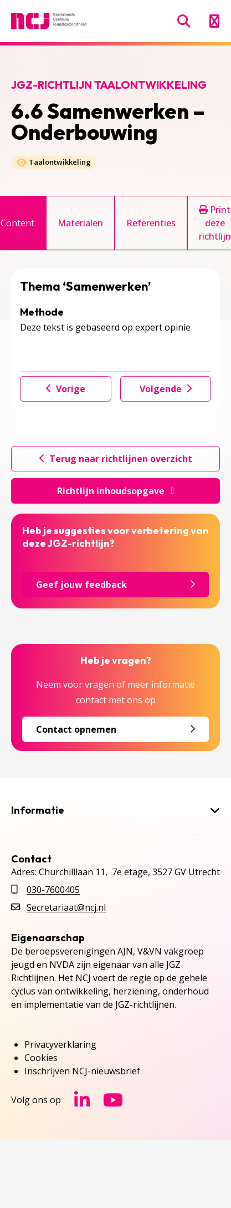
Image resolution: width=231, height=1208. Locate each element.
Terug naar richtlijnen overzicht (115, 459)
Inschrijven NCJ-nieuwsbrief (82, 1071)
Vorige (65, 389)
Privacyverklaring (60, 1044)
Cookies (41, 1058)
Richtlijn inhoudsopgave (115, 491)
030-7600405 (53, 890)
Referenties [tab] (151, 223)
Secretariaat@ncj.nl (66, 907)
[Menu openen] (214, 21)
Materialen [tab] (80, 223)
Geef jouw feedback (115, 584)
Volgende (166, 389)
